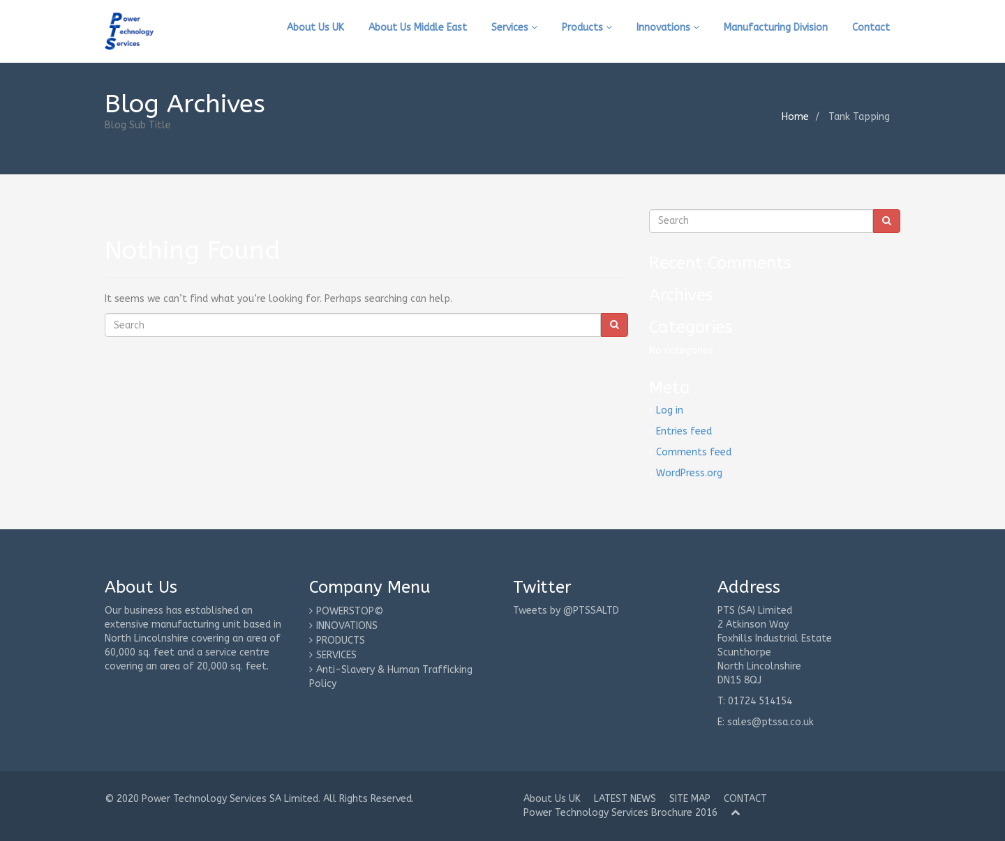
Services (514, 27)
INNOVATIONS (347, 626)
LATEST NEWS (625, 799)
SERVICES (336, 655)
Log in (669, 410)
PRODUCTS (340, 640)
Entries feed (684, 431)
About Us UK (315, 27)
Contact (871, 27)
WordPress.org (689, 473)
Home (795, 117)
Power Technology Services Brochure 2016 (620, 813)
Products (587, 27)
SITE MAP (689, 799)
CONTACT (745, 799)
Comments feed (693, 452)
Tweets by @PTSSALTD (566, 610)
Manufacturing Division (776, 27)
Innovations (667, 27)
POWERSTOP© (349, 611)
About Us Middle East (417, 27)
